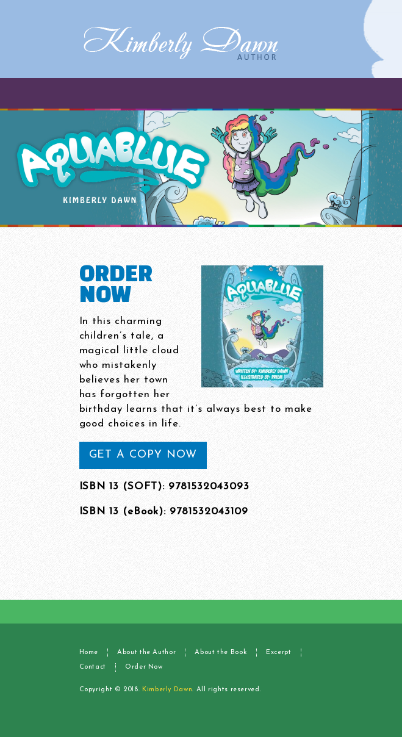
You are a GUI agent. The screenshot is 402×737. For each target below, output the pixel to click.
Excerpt (278, 652)
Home (89, 652)
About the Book (221, 652)
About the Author (146, 652)
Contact (92, 667)
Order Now (144, 667)
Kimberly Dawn (167, 689)
